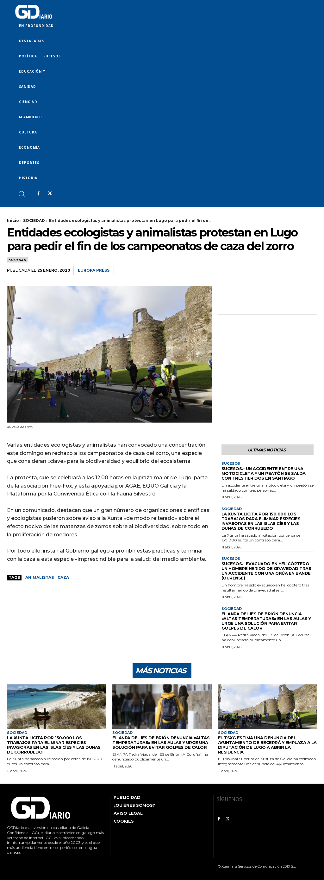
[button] (21, 193)
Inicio (13, 220)
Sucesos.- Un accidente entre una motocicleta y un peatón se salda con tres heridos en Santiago (263, 473)
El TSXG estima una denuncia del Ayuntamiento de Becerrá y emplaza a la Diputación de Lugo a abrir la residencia (267, 744)
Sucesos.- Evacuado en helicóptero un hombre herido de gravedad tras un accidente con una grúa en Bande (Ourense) (266, 570)
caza (63, 577)
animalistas (39, 577)
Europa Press (93, 270)
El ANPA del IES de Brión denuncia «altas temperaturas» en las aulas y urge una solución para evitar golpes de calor (266, 621)
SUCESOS (230, 464)
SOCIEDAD (34, 220)
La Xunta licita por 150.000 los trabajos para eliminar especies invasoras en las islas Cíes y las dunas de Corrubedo (261, 521)
